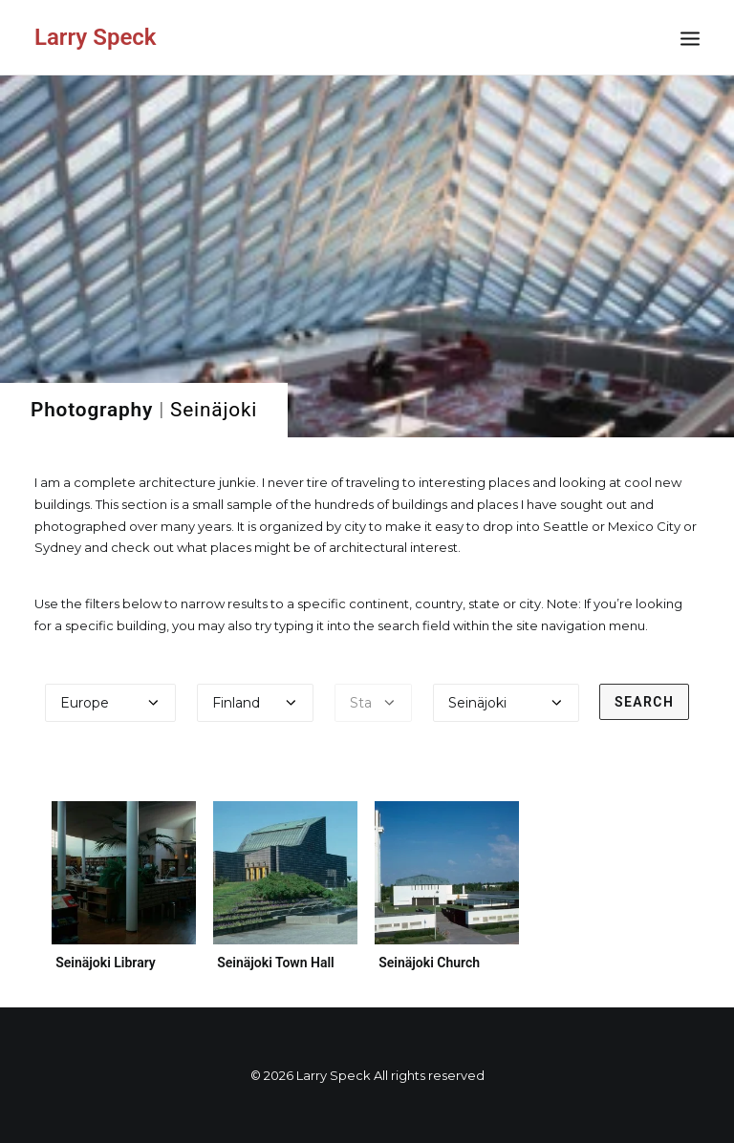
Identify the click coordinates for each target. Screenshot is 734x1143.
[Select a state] (374, 703)
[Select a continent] (111, 703)
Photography (92, 409)
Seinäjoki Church (430, 955)
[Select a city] (506, 703)
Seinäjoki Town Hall (276, 962)
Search (644, 701)
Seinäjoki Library (105, 962)
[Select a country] (255, 703)
